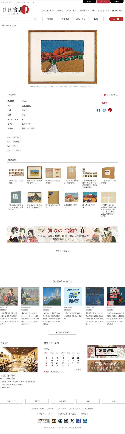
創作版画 (16, 137)
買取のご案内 (71, 11)
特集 (96, 18)
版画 (17, 150)
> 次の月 (78, 370)
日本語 (103, 1)
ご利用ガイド (84, 11)
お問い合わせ (117, 11)
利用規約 (83, 414)
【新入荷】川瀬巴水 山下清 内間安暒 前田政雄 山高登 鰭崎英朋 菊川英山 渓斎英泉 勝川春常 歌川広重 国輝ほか (94, 319)
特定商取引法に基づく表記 (67, 414)
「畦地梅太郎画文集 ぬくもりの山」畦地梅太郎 (16, 208)
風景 (14, 146)
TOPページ (12, 402)
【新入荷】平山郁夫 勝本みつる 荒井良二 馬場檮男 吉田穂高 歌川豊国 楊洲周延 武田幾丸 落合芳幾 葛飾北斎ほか (52, 319)
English (117, 1)
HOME (89, 1)
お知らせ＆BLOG (48, 11)
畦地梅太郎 (26, 106)
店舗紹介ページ (5, 388)
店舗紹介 (60, 11)
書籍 (88, 402)
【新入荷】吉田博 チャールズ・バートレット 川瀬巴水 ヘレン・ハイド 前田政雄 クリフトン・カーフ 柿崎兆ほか (30, 319)
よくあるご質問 (103, 11)
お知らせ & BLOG (62, 282)
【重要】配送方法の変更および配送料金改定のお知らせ (73, 316)
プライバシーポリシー (46, 414)
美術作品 (65, 18)
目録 (93, 11)
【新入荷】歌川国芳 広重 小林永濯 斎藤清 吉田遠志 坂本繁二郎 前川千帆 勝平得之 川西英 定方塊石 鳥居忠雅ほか (9, 319)
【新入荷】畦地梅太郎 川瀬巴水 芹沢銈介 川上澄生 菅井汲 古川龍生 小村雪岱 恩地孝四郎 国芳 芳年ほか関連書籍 (115, 319)
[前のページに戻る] (9, 25)
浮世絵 (50, 18)
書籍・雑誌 (80, 18)
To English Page (111, 95)
